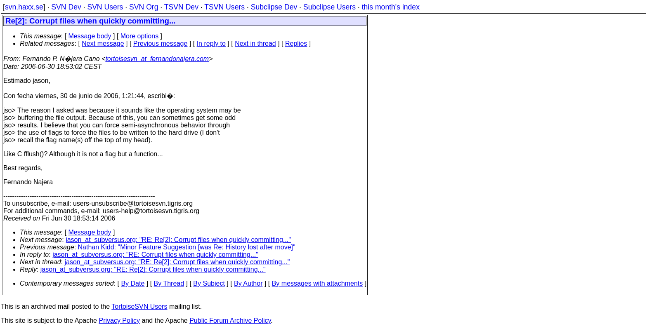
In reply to (211, 43)
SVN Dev (66, 7)
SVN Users (105, 7)
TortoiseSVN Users (139, 306)
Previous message (160, 43)
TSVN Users (224, 7)
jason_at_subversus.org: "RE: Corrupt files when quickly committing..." (155, 254)
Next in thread (255, 43)
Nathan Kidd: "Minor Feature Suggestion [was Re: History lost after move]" (186, 247)
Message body (89, 36)
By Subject (208, 283)
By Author (248, 283)
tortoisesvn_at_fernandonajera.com (157, 58)
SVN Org (143, 7)
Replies (296, 43)
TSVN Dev (181, 7)
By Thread (169, 283)
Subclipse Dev (274, 7)
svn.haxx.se (24, 7)
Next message (103, 43)
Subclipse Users (329, 7)
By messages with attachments (317, 283)
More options (139, 36)
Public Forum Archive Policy (230, 320)
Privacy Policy (119, 320)
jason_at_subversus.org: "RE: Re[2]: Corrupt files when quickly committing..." (178, 239)
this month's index (391, 7)
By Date (132, 283)
